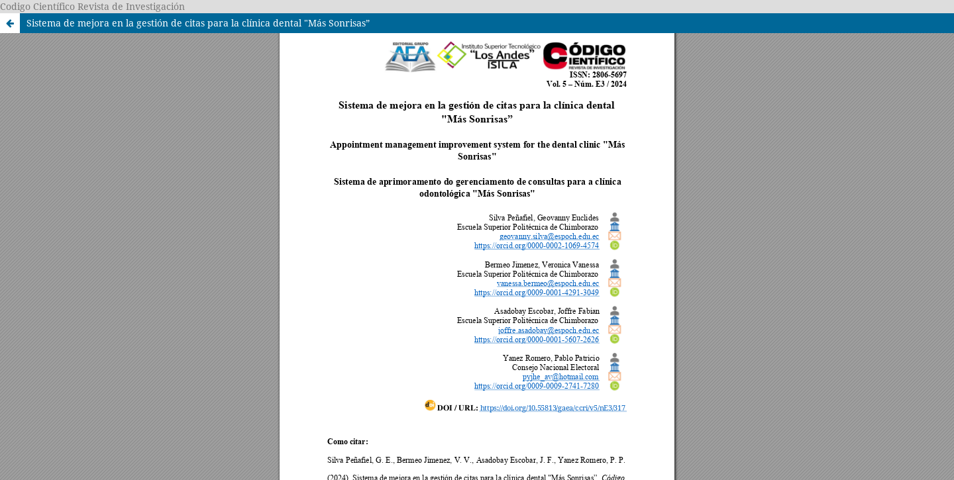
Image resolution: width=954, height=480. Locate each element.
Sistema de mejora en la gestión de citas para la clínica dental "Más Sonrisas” (198, 23)
